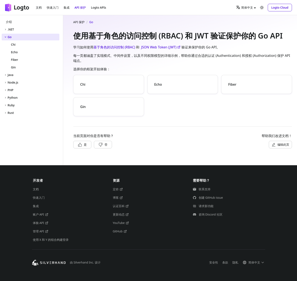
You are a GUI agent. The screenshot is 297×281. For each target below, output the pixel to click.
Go (10, 37)
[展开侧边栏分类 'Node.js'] (5, 82)
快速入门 (53, 7)
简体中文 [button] (244, 7)
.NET (11, 29)
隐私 (235, 262)
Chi (82, 84)
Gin (83, 106)
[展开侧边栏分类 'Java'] (5, 75)
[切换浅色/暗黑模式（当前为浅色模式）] (261, 7)
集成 (66, 7)
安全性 (213, 262)
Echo (158, 84)
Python (12, 98)
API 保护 (80, 7)
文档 (39, 7)
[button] (280, 7)
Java (10, 75)
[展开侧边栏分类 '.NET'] (5, 29)
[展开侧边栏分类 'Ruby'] (5, 105)
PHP (10, 90)
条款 (225, 262)
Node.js (13, 82)
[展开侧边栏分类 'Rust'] (5, 113)
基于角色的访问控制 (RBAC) (114, 47)
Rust (11, 113)
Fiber (232, 84)
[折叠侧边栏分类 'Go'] (5, 37)
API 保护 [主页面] (79, 22)
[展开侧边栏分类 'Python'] (5, 97)
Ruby (11, 105)
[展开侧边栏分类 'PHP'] (5, 90)
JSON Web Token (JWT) (161, 47)
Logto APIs (98, 7)
